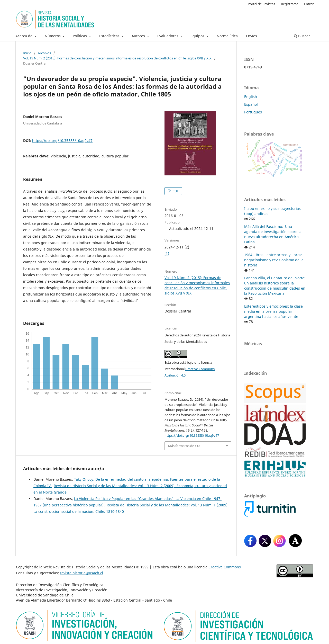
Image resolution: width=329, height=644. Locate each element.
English (250, 96)
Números (53, 35)
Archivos (44, 53)
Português (253, 112)
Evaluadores (168, 35)
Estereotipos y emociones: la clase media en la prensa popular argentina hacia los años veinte (273, 311)
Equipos (197, 35)
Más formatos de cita (184, 445)
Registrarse (289, 4)
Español (251, 104)
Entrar (309, 4)
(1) (166, 253)
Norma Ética (227, 35)
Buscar (302, 35)
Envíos (251, 35)
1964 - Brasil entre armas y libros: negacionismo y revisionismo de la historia (274, 259)
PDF (175, 191)
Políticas (80, 35)
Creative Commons (224, 567)
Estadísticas (110, 35)
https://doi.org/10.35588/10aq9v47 (62, 140)
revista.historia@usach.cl (81, 572)
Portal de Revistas (261, 4)
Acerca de (24, 35)
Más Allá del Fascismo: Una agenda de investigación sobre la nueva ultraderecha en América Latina (272, 234)
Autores (139, 35)
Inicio (27, 53)
